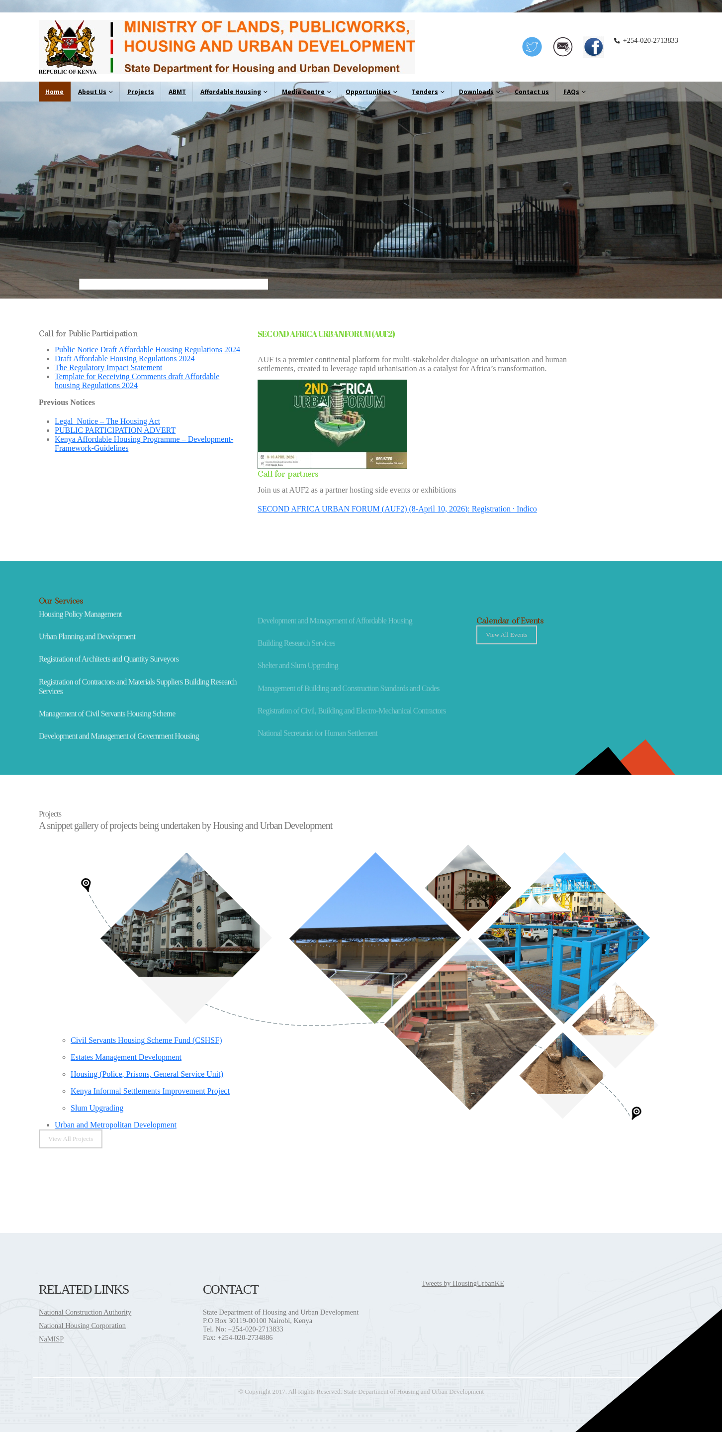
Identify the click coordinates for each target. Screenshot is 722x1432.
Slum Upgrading (97, 1108)
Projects (140, 92)
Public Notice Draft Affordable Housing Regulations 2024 (147, 349)
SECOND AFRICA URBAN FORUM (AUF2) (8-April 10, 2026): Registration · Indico (397, 509)
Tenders (425, 92)
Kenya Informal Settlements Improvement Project (150, 1091)
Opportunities (368, 92)
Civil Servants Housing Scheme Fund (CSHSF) (146, 1040)
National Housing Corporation (82, 1326)
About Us (92, 92)
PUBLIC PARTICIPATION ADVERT (115, 430)
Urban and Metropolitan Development (116, 1125)
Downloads (476, 92)
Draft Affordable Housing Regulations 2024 (124, 358)
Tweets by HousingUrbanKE (463, 1283)
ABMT (177, 92)
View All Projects (70, 1138)
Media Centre (303, 92)
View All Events (507, 634)
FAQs (571, 92)
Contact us (532, 92)
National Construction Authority (85, 1312)
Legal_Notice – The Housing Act (107, 421)
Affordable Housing (230, 92)
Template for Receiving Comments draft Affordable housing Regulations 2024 (137, 381)
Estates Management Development (126, 1057)
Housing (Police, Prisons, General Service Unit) (147, 1074)
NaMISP (51, 1339)
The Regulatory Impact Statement (108, 367)
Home (54, 92)
